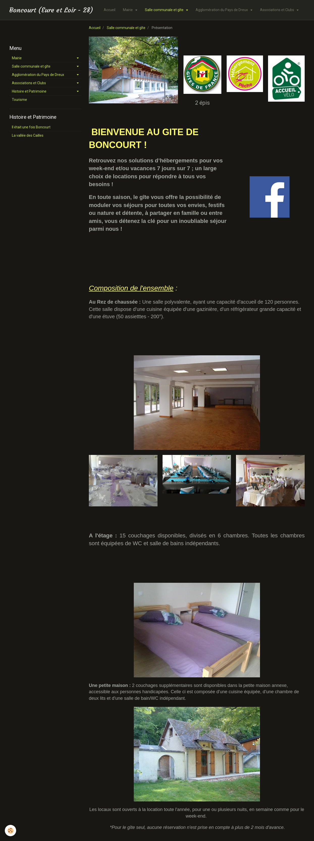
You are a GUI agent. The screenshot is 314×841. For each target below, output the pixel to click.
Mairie (128, 10)
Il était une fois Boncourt (31, 127)
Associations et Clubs (277, 10)
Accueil (109, 10)
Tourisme (19, 100)
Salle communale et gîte (164, 10)
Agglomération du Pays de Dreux (222, 10)
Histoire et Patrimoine (29, 91)
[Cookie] (10, 830)
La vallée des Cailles (27, 135)
